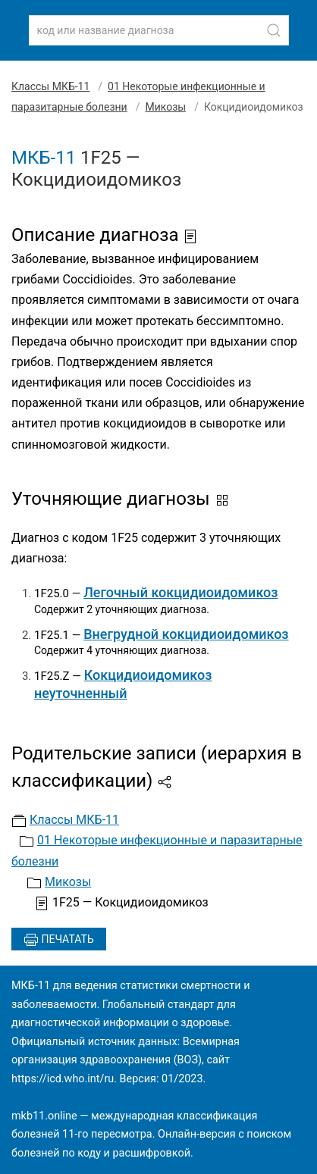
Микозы (165, 107)
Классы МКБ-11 (50, 86)
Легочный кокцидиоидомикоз (180, 592)
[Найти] (274, 30)
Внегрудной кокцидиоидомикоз (185, 634)
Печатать (59, 939)
